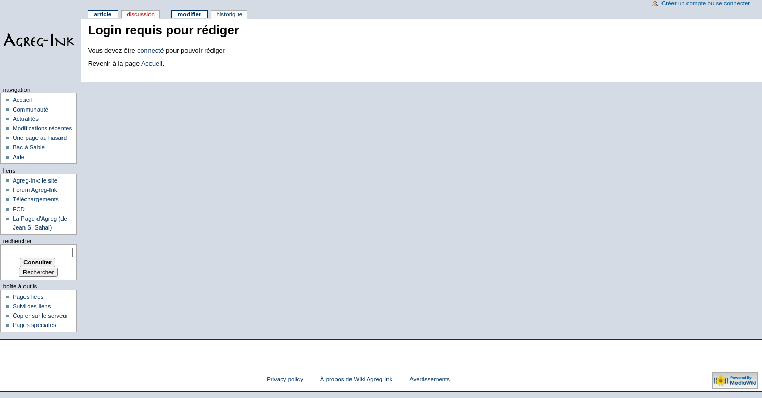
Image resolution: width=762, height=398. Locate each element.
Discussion (140, 14)
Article (102, 14)
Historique (229, 14)
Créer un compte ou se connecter (705, 3)
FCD (19, 209)
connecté (150, 50)
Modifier (189, 14)
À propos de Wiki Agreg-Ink (356, 379)
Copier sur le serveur (40, 315)
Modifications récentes (42, 128)
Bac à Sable (29, 147)
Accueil (152, 63)
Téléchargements (36, 199)
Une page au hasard (40, 138)
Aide (18, 157)
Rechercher (17, 241)
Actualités (26, 119)
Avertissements (429, 379)
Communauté (30, 109)
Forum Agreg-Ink (35, 190)
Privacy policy (285, 379)
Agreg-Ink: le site (35, 180)
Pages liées (28, 297)
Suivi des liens (32, 306)
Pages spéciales (34, 325)
